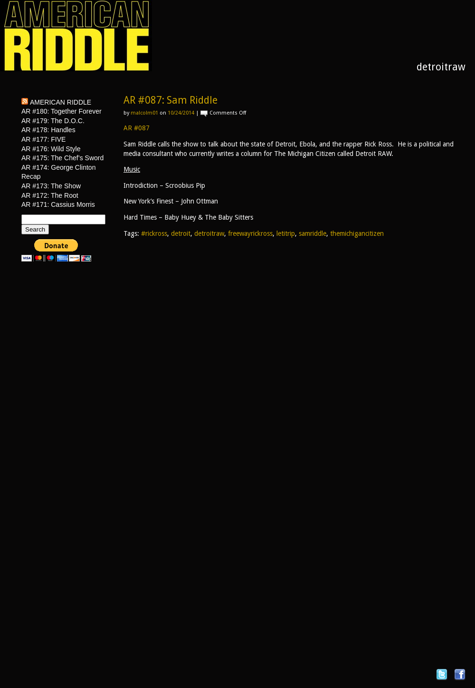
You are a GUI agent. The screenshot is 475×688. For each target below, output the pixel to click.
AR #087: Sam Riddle (171, 100)
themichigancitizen (357, 233)
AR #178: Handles (48, 130)
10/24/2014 (181, 113)
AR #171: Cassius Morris (58, 204)
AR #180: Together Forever (61, 111)
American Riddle (60, 102)
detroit (180, 233)
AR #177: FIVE (43, 139)
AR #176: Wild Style (51, 149)
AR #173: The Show (51, 186)
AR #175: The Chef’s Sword (62, 158)
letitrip (285, 233)
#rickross (154, 233)
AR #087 (137, 128)
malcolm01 (144, 113)
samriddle (312, 233)
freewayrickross (250, 233)
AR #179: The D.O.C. (53, 121)
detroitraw (209, 233)
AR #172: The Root (49, 195)
